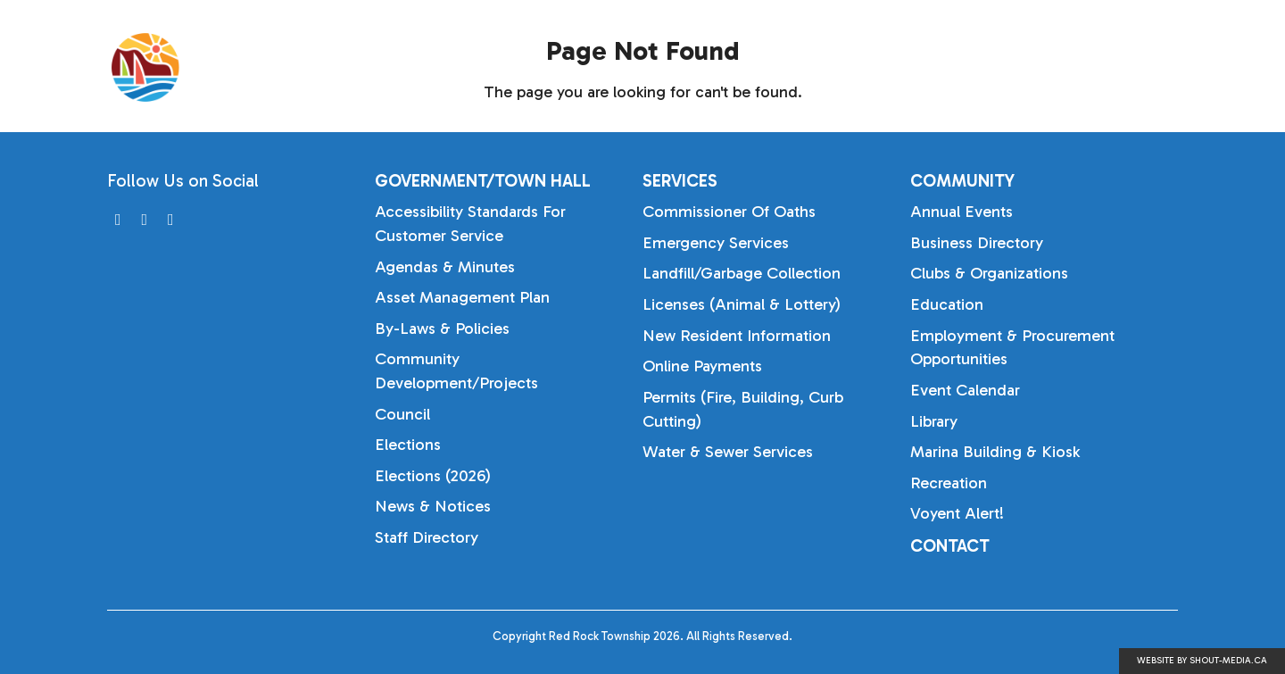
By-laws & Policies (442, 328)
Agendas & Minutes (445, 267)
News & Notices (433, 506)
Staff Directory (426, 537)
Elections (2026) (433, 476)
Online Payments (702, 366)
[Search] (1196, 68)
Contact (950, 546)
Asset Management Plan (462, 297)
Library (934, 421)
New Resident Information (736, 335)
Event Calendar (965, 390)
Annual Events (961, 211)
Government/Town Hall (778, 66)
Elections (408, 444)
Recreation (948, 483)
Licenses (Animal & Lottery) (741, 304)
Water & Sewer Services (727, 452)
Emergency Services (715, 243)
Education (946, 304)
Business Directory (976, 243)
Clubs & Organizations (989, 273)
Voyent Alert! (957, 513)
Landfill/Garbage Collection (741, 273)
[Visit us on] (118, 220)
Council (402, 414)
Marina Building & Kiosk (995, 452)
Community (1093, 66)
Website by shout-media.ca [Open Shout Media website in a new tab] (1202, 660)
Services (958, 66)
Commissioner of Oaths (729, 211)
